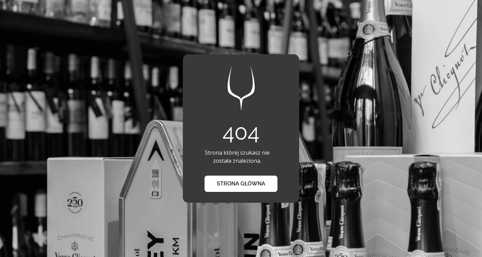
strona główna (241, 183)
